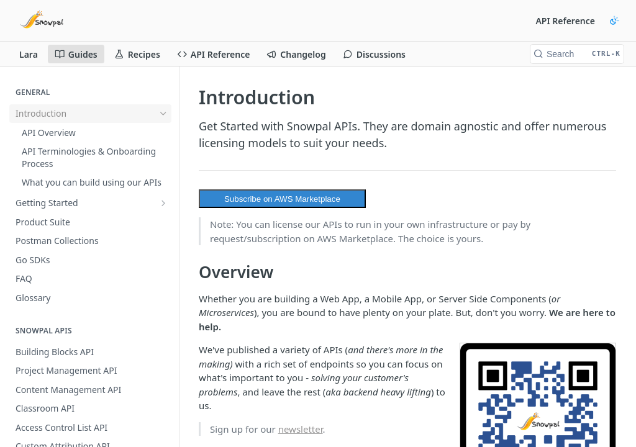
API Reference (565, 21)
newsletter (300, 429)
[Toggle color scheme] (614, 20)
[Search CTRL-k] (577, 54)
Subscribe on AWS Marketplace (282, 199)
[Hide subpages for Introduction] (163, 114)
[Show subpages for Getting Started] (163, 203)
